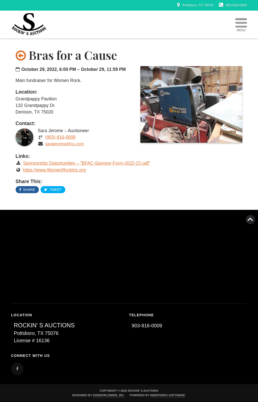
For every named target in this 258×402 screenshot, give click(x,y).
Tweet (52, 190)
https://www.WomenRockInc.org (54, 170)
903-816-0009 (147, 325)
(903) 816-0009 (60, 137)
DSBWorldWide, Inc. (108, 395)
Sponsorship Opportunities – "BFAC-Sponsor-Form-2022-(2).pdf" (86, 163)
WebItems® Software (167, 395)
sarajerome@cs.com (64, 143)
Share (27, 190)
